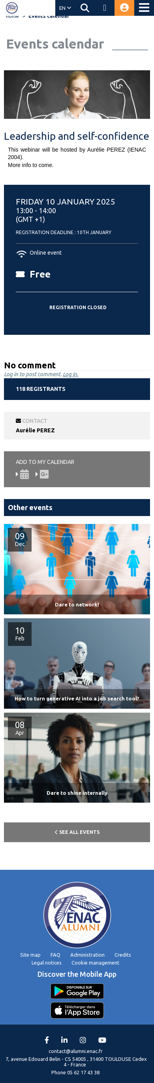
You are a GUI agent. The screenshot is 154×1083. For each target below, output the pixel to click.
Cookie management (95, 962)
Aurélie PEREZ (35, 430)
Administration (87, 954)
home (12, 16)
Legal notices (47, 962)
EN (65, 8)
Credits (123, 954)
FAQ (55, 954)
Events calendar (48, 16)
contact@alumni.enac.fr (76, 1051)
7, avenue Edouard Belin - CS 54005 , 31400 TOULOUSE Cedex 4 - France (76, 1061)
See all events (77, 832)
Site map (30, 954)
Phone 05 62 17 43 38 (75, 1072)
